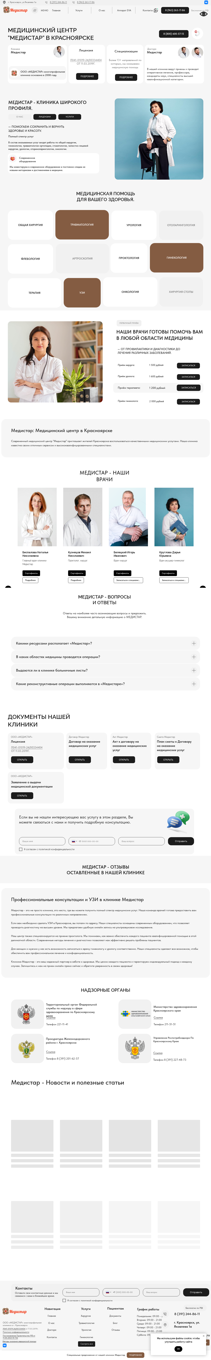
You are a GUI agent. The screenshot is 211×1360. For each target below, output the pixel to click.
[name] (42, 841)
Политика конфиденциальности (16, 1332)
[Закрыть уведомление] (203, 1336)
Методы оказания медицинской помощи (19, 1341)
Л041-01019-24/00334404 (86, 60)
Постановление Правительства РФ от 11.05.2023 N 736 (19, 1336)
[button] (34, 10)
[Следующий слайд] (203, 538)
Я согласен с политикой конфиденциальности (49, 849)
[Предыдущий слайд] (8, 538)
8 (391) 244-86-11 (58, 2)
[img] (16, 9)
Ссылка (50, 1017)
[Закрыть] (206, 1355)
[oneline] (141, 841)
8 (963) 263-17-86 (86, 2)
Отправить (181, 841)
